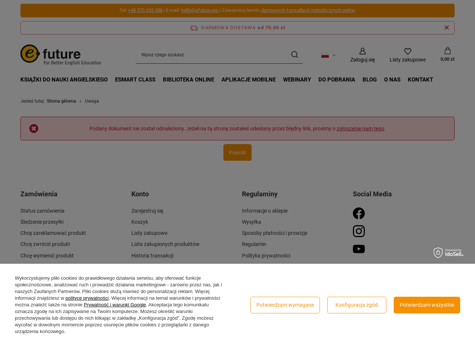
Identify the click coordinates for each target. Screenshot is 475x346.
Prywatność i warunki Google (115, 304)
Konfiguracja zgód (356, 305)
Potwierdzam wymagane (285, 305)
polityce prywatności (87, 298)
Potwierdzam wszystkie (427, 305)
